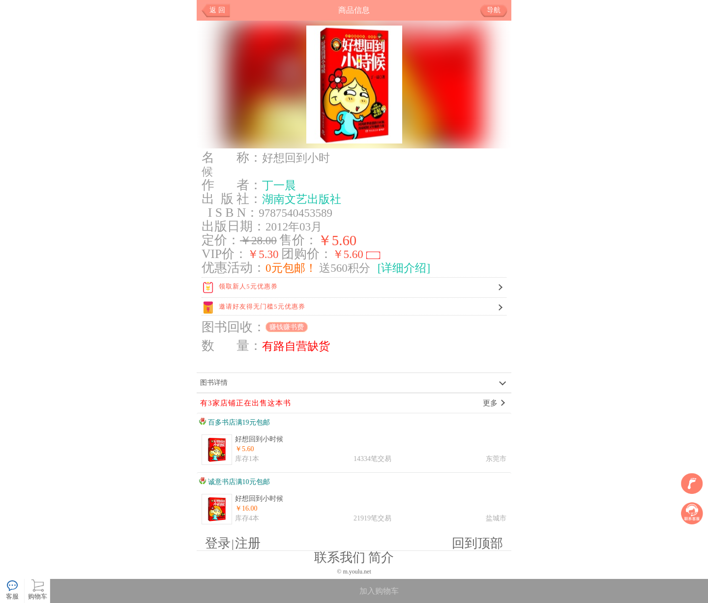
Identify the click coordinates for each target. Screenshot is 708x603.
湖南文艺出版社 (301, 199)
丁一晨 (279, 185)
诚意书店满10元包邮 (234, 482)
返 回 (217, 10)
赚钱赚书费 (286, 327)
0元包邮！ (291, 267)
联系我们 (339, 557)
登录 (218, 543)
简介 (381, 557)
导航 (497, 10)
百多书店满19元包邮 (234, 422)
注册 (248, 543)
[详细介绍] (404, 267)
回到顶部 (477, 543)
